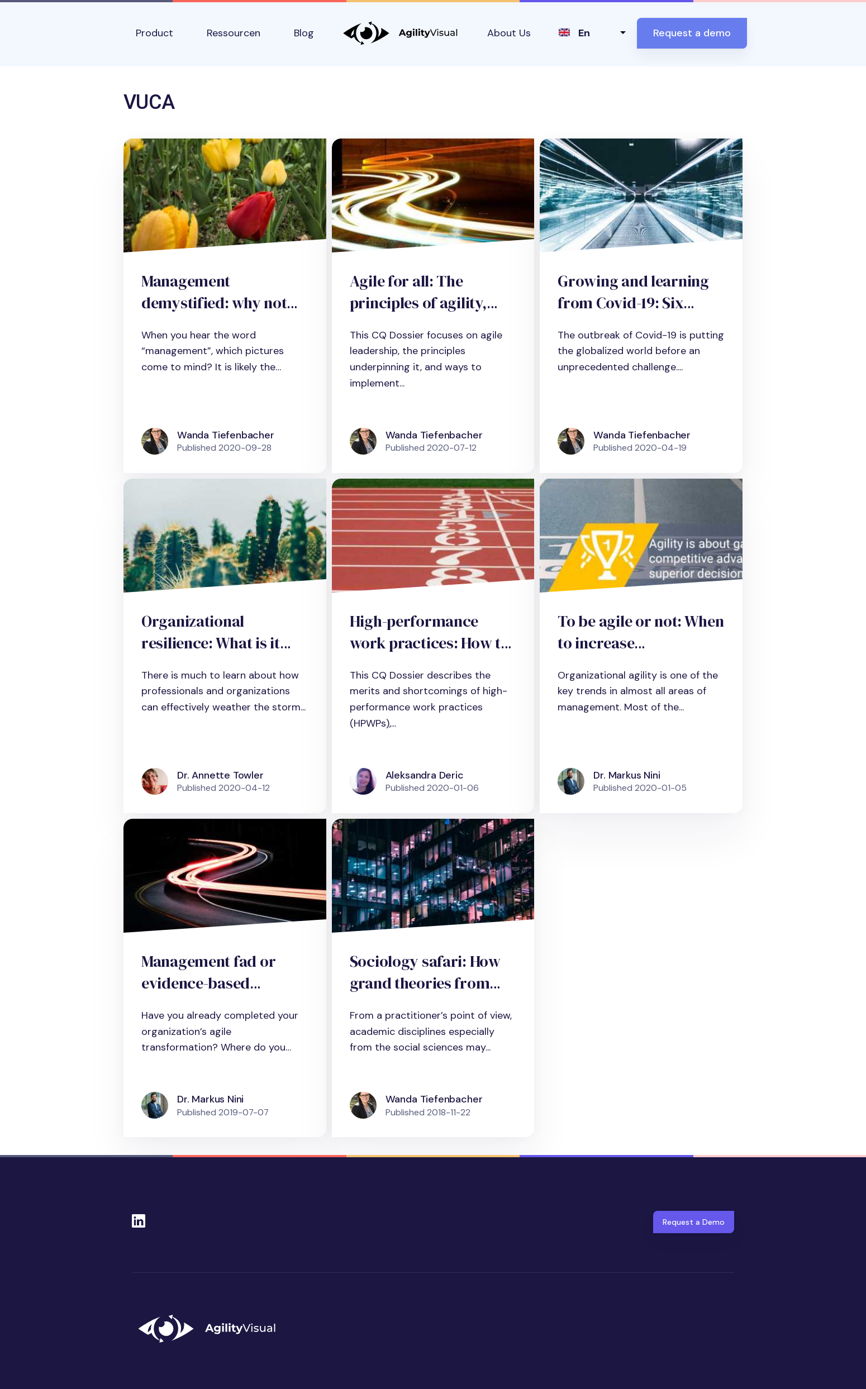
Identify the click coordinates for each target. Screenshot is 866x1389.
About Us (509, 33)
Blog (304, 33)
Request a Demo (694, 1222)
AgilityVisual (400, 33)
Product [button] (154, 33)
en (584, 32)
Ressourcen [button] (233, 33)
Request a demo (692, 33)
